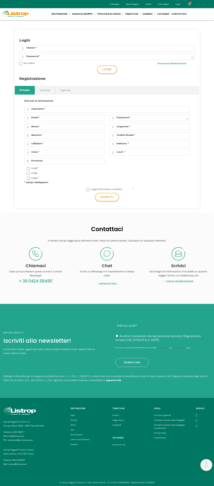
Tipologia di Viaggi (110, 14)
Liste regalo (163, 4)
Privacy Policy (162, 347)
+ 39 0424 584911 (35, 281)
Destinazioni (60, 14)
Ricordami (29, 63)
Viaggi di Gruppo (83, 14)
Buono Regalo (132, 4)
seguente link (113, 380)
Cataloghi (114, 4)
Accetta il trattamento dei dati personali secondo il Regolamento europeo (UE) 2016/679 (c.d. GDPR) (158, 338)
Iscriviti (107, 197)
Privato (25, 90)
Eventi (148, 4)
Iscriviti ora (132, 362)
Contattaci (179, 14)
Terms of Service (178, 347)
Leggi (34, 168)
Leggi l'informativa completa (106, 189)
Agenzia (65, 90)
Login (107, 69)
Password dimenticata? (172, 63)
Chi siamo (163, 14)
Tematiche (133, 14)
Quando (149, 14)
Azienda (45, 90)
